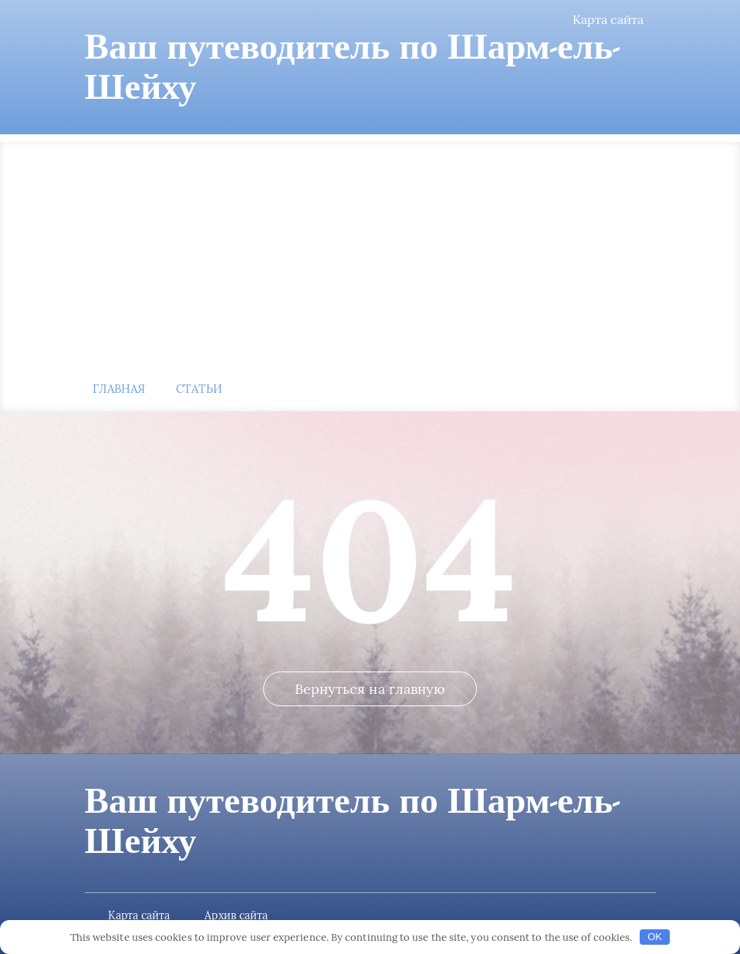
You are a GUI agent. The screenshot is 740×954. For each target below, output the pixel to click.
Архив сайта (236, 915)
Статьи (199, 388)
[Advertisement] (370, 250)
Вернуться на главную (370, 689)
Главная (119, 388)
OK (654, 936)
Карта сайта (608, 19)
